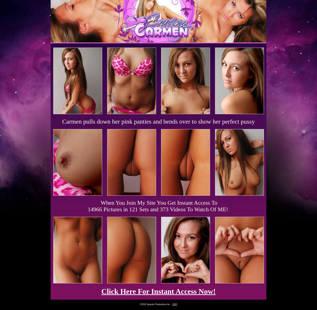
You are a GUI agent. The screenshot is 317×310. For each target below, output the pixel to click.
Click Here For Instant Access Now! (158, 291)
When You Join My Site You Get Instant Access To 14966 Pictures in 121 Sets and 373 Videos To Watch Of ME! (158, 206)
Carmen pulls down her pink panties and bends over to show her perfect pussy (158, 121)
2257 (174, 304)
